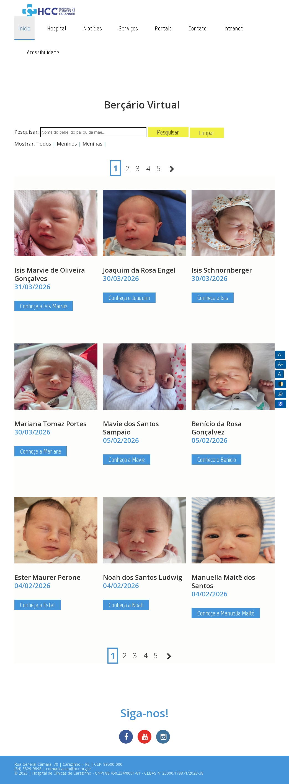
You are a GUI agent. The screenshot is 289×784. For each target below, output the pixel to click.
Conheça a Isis (212, 298)
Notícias (92, 28)
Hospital (57, 28)
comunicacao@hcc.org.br (68, 770)
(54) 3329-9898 (28, 770)
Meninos (67, 143)
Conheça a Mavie (127, 460)
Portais (163, 28)
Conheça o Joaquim (129, 298)
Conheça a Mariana (40, 452)
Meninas (92, 143)
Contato (198, 28)
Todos (43, 143)
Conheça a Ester (37, 606)
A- (280, 354)
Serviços (128, 28)
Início (24, 28)
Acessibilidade (43, 52)
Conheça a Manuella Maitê (225, 614)
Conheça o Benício (216, 460)
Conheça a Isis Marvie (43, 307)
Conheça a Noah (126, 606)
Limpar (207, 133)
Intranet (233, 28)
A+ (280, 364)
